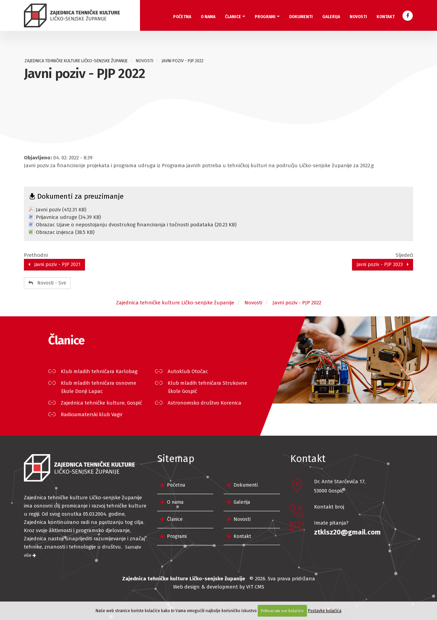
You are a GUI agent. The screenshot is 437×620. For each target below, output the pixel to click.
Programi (265, 16)
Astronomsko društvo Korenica (204, 403)
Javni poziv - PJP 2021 (54, 264)
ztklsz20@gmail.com (347, 532)
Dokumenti (301, 16)
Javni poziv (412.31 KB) (61, 210)
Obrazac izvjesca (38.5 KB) (65, 232)
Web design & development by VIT (213, 587)
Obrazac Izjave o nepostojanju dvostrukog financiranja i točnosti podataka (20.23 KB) (136, 225)
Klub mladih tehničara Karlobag (99, 371)
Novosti (358, 16)
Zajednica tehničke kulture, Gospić (101, 403)
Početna (182, 16)
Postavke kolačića (324, 610)
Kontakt (386, 16)
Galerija (331, 16)
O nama (208, 16)
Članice (233, 16)
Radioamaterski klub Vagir (92, 414)
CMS (259, 587)
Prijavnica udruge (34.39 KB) (68, 217)
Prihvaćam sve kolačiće (282, 610)
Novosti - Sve (47, 283)
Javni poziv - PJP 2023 (382, 264)
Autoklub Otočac (188, 371)
